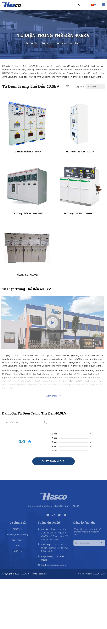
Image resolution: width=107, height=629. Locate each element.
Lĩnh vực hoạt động (18, 536)
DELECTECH (99, 574)
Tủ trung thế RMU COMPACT (80, 213)
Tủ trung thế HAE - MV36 (80, 151)
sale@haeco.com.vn (57, 566)
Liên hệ (18, 552)
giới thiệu (18, 530)
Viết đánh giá (53, 461)
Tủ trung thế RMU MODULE (27, 213)
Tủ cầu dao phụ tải (27, 275)
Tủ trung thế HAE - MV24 (27, 151)
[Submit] (45, 422)
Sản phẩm (17, 541)
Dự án (17, 547)
